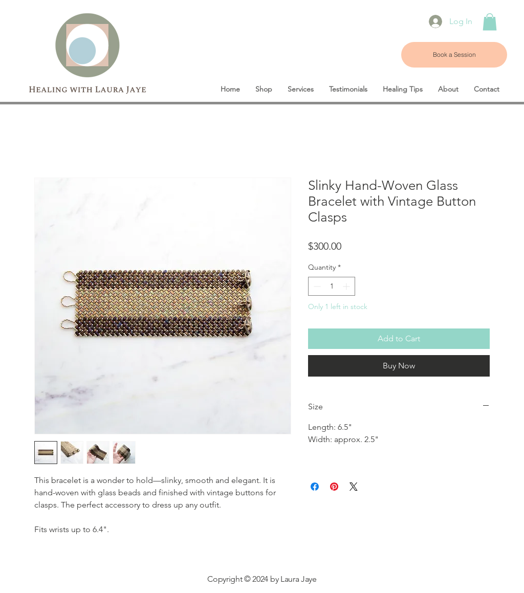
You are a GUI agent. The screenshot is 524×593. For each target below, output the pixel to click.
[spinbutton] (331, 286)
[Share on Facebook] (315, 486)
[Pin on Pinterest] (334, 486)
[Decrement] (316, 286)
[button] (490, 21)
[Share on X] (353, 486)
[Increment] (347, 286)
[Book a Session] (454, 55)
